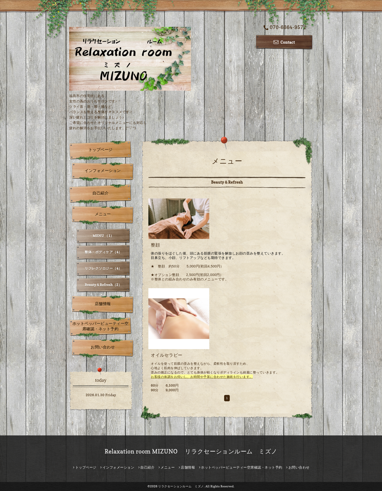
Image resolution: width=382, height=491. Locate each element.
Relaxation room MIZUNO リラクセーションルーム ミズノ (191, 451)
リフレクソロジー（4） (103, 268)
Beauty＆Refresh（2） (103, 285)
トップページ (100, 149)
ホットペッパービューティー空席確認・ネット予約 (100, 326)
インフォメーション (103, 170)
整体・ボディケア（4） (103, 252)
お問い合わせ (103, 347)
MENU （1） (103, 236)
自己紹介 (100, 193)
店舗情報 (103, 303)
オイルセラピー (166, 355)
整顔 (155, 244)
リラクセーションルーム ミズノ (181, 486)
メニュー (103, 214)
